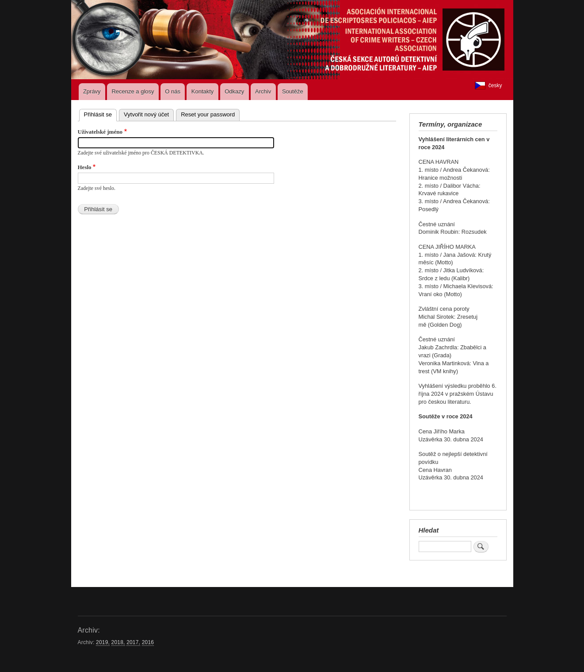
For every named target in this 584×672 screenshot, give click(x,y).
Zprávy (92, 91)
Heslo (85, 167)
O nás (172, 91)
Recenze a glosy (132, 91)
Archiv (263, 91)
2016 (148, 642)
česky (488, 85)
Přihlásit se (100, 113)
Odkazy (234, 91)
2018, (118, 642)
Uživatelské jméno (100, 131)
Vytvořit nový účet (146, 114)
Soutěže (292, 91)
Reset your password (208, 114)
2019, (103, 642)
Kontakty (202, 91)
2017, (133, 642)
